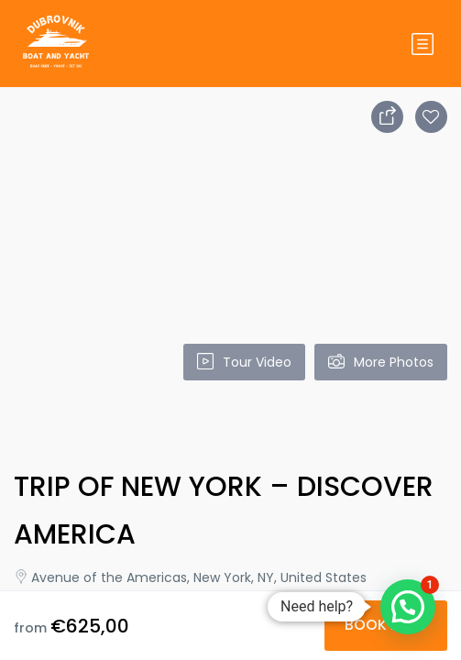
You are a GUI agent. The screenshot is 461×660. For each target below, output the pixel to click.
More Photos (381, 362)
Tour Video (244, 362)
